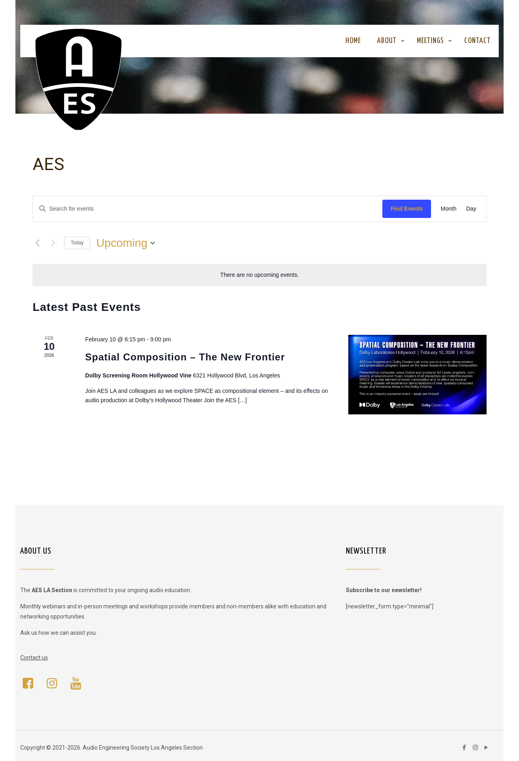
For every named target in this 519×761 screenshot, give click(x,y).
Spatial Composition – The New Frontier (185, 356)
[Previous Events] (37, 243)
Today (77, 243)
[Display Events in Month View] (449, 209)
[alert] (259, 275)
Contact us (34, 657)
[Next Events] (53, 243)
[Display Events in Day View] (471, 209)
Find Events (406, 208)
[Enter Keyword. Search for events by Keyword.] (207, 209)
